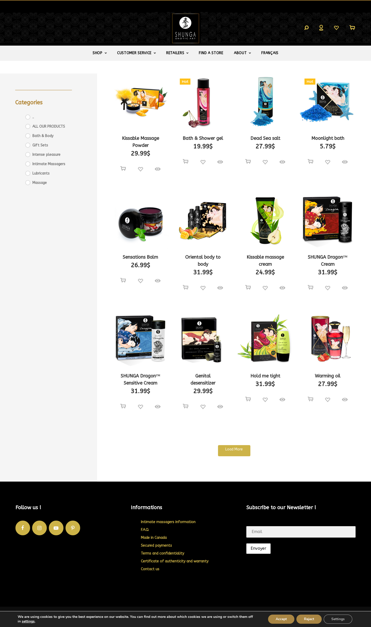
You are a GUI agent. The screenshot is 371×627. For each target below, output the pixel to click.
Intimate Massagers (48, 164)
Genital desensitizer (202, 379)
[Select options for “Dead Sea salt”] (248, 161)
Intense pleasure (46, 155)
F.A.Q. (145, 530)
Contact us (150, 569)
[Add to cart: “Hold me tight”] (248, 399)
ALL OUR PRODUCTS (48, 126)
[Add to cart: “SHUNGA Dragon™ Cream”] (310, 287)
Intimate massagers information (168, 522)
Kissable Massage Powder (140, 142)
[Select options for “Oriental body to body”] (185, 287)
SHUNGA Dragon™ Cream (327, 260)
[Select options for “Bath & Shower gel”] (185, 161)
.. (33, 117)
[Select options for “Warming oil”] (310, 399)
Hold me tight (265, 376)
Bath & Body (42, 136)
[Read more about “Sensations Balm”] (123, 280)
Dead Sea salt (265, 138)
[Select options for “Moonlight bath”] (310, 161)
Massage (39, 183)
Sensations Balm (140, 257)
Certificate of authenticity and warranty (174, 561)
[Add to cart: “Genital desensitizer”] (185, 406)
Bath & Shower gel (203, 138)
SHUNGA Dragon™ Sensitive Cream (140, 379)
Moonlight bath (327, 138)
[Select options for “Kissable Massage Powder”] (123, 168)
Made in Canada (154, 538)
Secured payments (156, 545)
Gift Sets (40, 145)
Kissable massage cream (265, 260)
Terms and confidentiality (162, 553)
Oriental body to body (203, 260)
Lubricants (41, 173)
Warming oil (327, 376)
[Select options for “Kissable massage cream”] (248, 287)
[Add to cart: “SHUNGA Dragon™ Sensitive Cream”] (123, 406)
